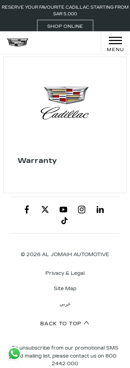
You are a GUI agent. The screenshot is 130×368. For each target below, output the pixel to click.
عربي (65, 304)
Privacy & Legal (65, 273)
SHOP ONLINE (65, 26)
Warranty (37, 160)
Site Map (65, 289)
